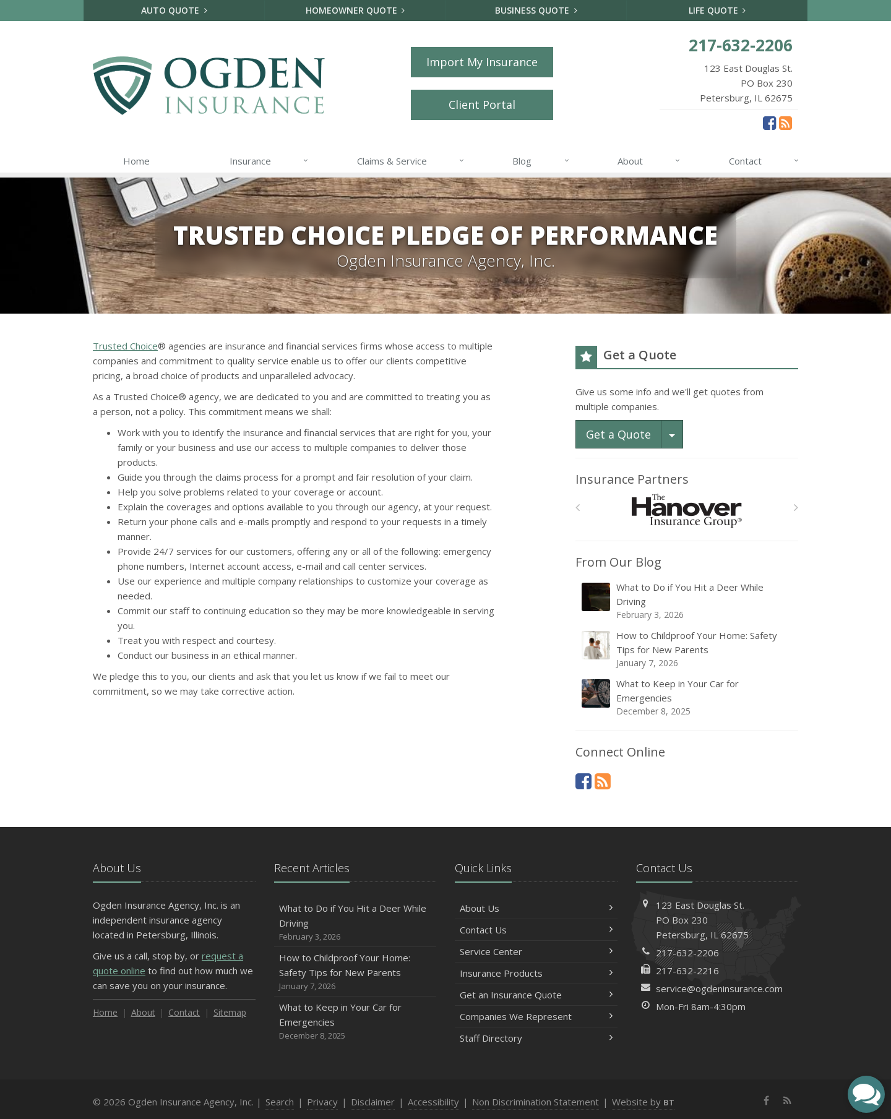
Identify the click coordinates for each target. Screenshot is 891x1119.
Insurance (269, 161)
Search (279, 1101)
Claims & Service (411, 161)
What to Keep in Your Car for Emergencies (687, 697)
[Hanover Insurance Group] (687, 511)
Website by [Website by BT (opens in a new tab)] (643, 1101)
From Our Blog (618, 562)
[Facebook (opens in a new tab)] (769, 122)
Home (136, 161)
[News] (785, 122)
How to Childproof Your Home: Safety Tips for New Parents (687, 649)
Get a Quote (618, 434)
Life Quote (717, 10)
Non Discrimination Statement (535, 1101)
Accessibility (433, 1101)
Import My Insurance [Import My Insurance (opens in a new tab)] (482, 61)
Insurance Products (536, 973)
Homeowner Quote (355, 10)
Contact (764, 161)
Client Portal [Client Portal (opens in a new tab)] (482, 104)
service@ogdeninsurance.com (719, 988)
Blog (541, 161)
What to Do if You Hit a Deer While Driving (687, 601)
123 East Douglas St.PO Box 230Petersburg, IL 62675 (702, 920)
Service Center (536, 951)
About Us (536, 908)
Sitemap (229, 1012)
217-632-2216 (687, 970)
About (649, 161)
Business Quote (536, 10)
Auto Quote (174, 10)
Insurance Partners (632, 479)
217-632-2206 (687, 952)
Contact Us (536, 930)
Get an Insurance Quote (536, 994)
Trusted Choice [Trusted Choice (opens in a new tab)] (125, 346)
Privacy (322, 1101)
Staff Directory (536, 1038)
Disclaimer (373, 1101)
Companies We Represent (536, 1016)
